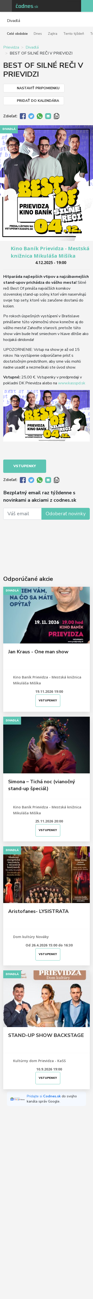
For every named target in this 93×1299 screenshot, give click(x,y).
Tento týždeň (73, 33)
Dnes (38, 33)
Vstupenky (24, 466)
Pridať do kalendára (38, 100)
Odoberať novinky (66, 513)
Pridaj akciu (87, 6)
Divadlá (32, 47)
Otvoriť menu (6, 6)
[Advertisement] (46, 541)
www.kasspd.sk (71, 383)
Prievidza (11, 47)
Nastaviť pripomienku (38, 88)
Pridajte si (44, 1096)
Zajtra (52, 33)
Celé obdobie (17, 33)
